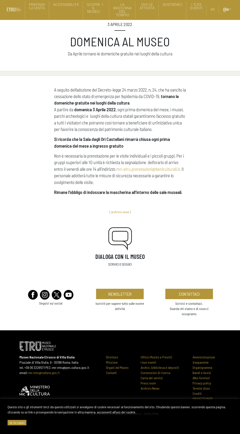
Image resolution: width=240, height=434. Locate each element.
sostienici (172, 4)
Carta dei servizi (152, 378)
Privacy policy (202, 383)
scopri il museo (93, 8)
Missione (112, 362)
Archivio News (150, 388)
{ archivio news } (120, 212)
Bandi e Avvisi (202, 373)
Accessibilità (66, 4)
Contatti (111, 373)
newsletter (120, 294)
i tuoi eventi (196, 6)
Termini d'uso (201, 388)
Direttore (112, 357)
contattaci (189, 294)
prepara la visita (37, 6)
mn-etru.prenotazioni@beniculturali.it (148, 169)
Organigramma (202, 367)
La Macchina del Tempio (122, 10)
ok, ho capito (17, 422)
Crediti (197, 393)
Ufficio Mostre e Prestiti (156, 357)
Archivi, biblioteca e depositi (160, 367)
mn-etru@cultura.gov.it (44, 373)
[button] (232, 9)
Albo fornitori (201, 378)
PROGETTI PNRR (203, 399)
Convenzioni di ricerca (155, 373)
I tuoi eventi (148, 362)
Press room (148, 383)
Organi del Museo (117, 367)
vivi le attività (147, 6)
